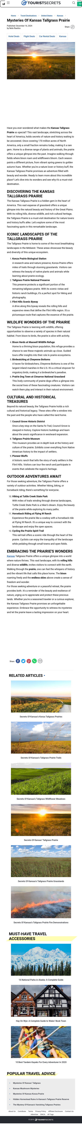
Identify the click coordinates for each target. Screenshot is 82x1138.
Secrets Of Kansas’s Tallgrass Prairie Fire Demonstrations (41, 922)
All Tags (50, 1114)
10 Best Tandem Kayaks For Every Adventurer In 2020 (41, 1062)
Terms (30, 1111)
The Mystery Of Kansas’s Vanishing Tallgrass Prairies (36, 1105)
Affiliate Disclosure (55, 1111)
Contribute (22, 1111)
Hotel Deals (13, 36)
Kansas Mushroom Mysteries (26, 1088)
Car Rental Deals (47, 36)
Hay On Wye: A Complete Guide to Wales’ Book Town (41, 1021)
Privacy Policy (40, 1111)
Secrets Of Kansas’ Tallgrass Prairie (41, 840)
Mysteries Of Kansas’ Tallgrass (27, 1083)
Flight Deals (29, 36)
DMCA (42, 1114)
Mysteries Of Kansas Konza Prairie (28, 1094)
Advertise (34, 1114)
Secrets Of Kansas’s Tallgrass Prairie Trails (41, 758)
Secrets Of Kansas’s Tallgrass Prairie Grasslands (41, 881)
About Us (11, 1111)
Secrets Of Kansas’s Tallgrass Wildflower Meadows (41, 799)
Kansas (62, 36)
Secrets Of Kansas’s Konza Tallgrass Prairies (41, 716)
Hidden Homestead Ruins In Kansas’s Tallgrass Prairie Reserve (41, 1099)
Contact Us (69, 1111)
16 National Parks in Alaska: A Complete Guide (41, 980)
